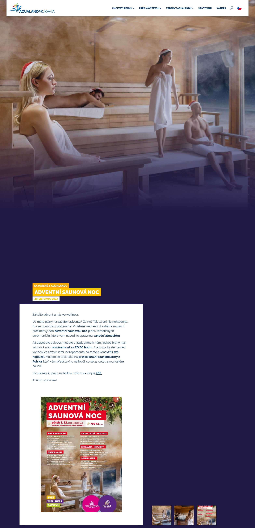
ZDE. (99, 373)
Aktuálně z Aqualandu (50, 285)
